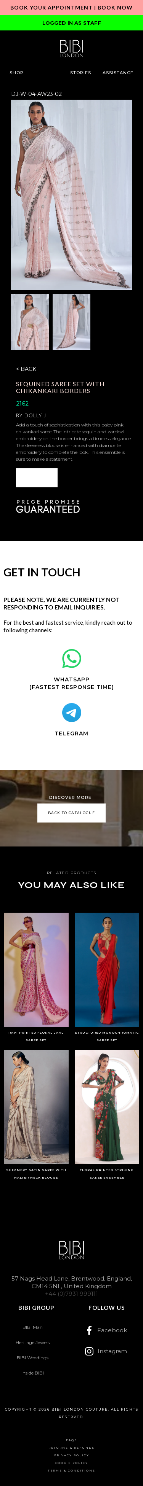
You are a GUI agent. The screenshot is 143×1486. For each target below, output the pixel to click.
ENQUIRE (37, 478)
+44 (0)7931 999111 (71, 1293)
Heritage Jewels (33, 1342)
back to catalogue (71, 813)
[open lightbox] (71, 195)
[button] (16, 73)
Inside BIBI (32, 1373)
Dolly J (35, 415)
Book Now (115, 7)
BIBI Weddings (32, 1357)
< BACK (26, 369)
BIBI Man (32, 1327)
